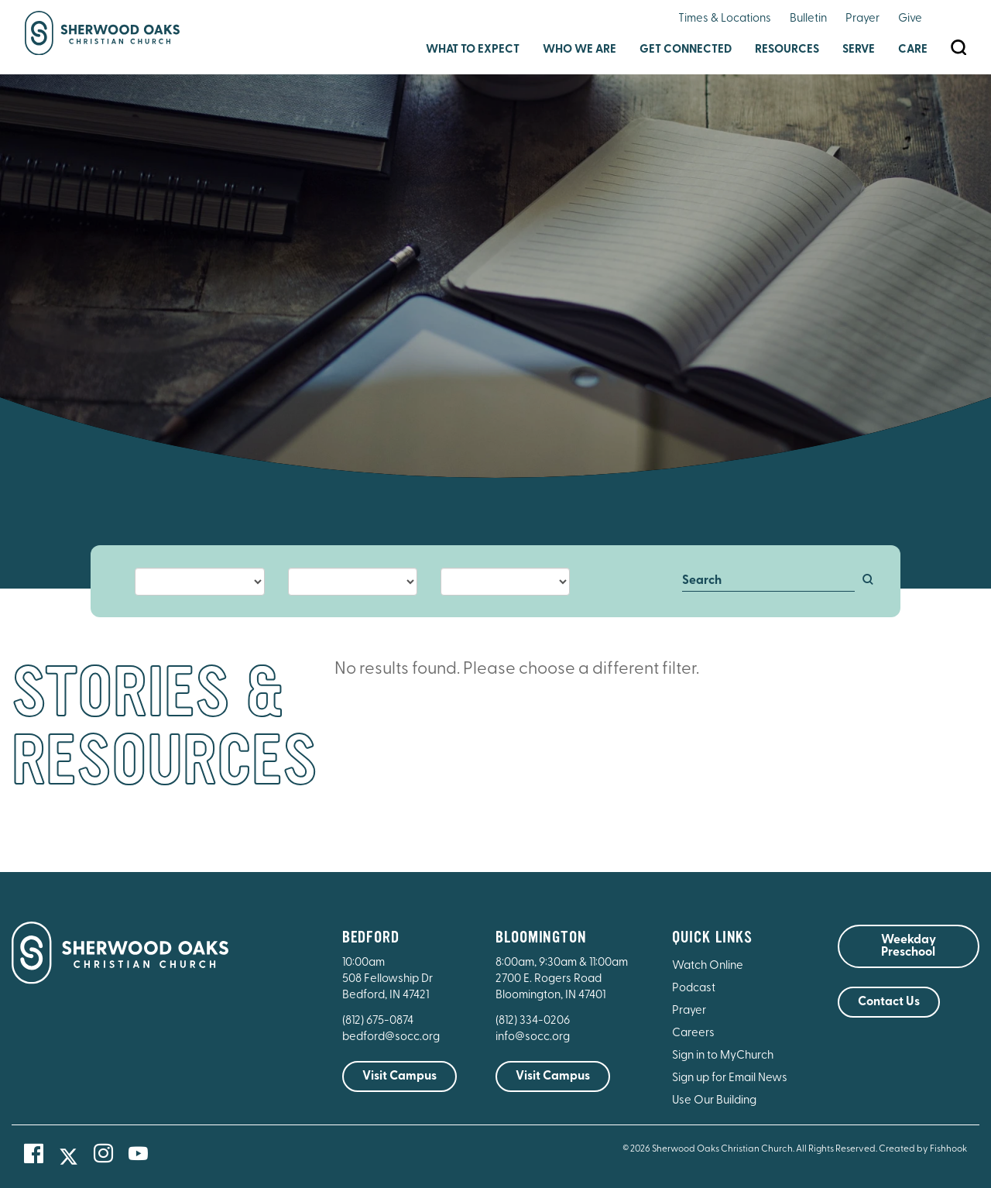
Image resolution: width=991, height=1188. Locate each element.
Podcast (693, 988)
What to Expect (473, 50)
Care (913, 50)
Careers (693, 1033)
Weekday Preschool (908, 946)
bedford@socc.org (391, 1037)
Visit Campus (399, 1076)
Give (910, 19)
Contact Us (889, 1002)
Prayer (862, 19)
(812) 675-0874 (379, 1021)
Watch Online (707, 966)
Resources (787, 50)
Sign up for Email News (729, 1078)
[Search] (768, 582)
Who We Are (579, 50)
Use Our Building (714, 1101)
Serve (858, 50)
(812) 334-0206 (533, 1021)
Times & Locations (724, 19)
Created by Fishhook (923, 1149)
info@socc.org (533, 1037)
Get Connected (686, 50)
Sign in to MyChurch (722, 1056)
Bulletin (808, 19)
